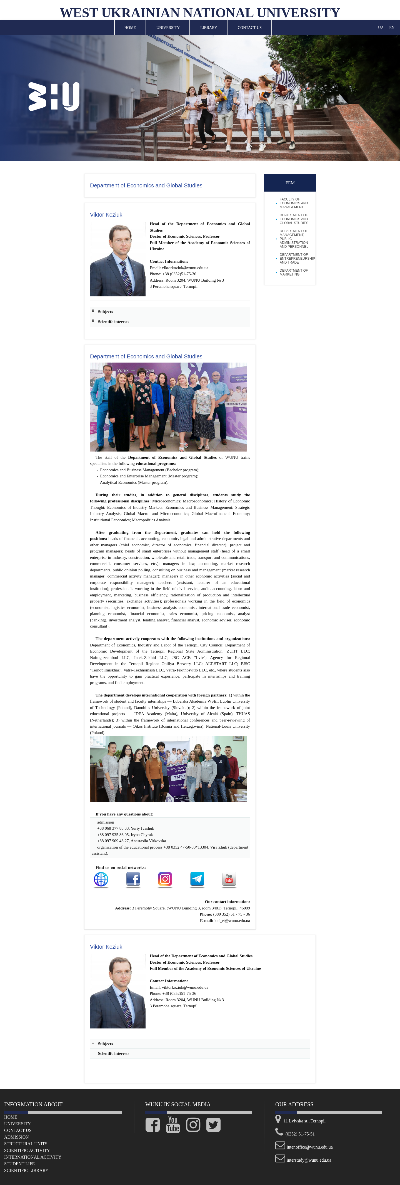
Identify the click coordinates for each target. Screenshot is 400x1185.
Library (208, 28)
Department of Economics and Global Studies (294, 219)
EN (391, 28)
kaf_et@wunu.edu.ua (232, 920)
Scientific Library (26, 1170)
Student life (19, 1163)
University (168, 28)
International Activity (32, 1157)
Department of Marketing (294, 272)
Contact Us (250, 28)
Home (130, 28)
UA (381, 28)
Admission (16, 1137)
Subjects (105, 311)
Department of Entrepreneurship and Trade (297, 258)
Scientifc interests (113, 321)
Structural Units (25, 1143)
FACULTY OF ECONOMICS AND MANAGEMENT (294, 203)
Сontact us (17, 1130)
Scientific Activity (27, 1150)
